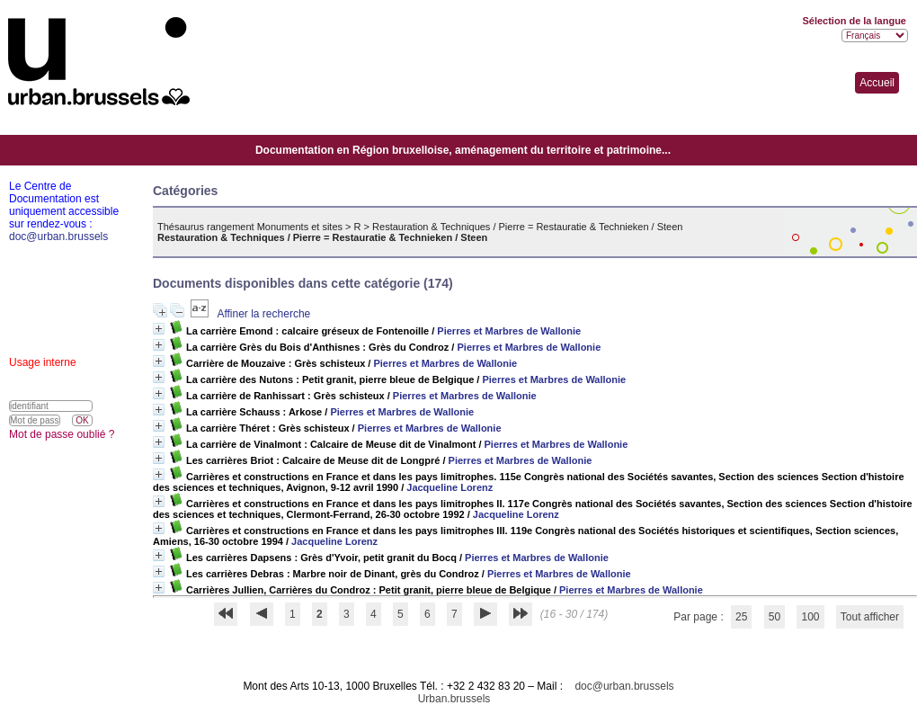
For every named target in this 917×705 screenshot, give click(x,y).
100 (810, 617)
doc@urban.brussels (623, 686)
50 (774, 617)
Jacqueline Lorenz (449, 487)
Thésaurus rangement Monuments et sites (250, 226)
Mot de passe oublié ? (61, 434)
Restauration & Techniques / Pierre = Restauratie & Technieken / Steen (527, 226)
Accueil (877, 82)
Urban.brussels (454, 698)
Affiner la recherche (263, 314)
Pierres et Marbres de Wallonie (509, 331)
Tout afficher (870, 617)
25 (741, 617)
